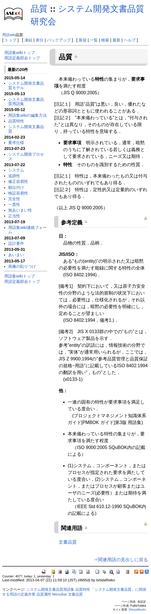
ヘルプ (130, 40)
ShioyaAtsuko (137, 609)
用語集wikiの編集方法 (27, 115)
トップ (10, 40)
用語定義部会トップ (22, 58)
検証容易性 (18, 193)
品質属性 (44, 594)
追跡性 (14, 176)
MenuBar (59, 594)
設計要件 (16, 243)
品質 (39, 8)
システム (16, 170)
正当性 (14, 216)
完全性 (14, 199)
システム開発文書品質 (26, 128)
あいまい (16, 254)
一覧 (94, 40)
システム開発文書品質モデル (26, 85)
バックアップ (59, 40)
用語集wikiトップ (19, 52)
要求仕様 (16, 142)
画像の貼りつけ (22, 266)
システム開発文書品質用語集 (26, 101)
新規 (83, 40)
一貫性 (14, 204)
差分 (40, 40)
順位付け (16, 187)
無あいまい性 (20, 210)
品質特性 (16, 121)
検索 (105, 40)
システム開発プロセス (26, 156)
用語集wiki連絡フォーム (27, 229)
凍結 (28, 40)
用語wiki (9, 35)
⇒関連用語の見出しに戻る (120, 559)
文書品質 (68, 542)
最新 (116, 40)
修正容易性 (18, 181)
